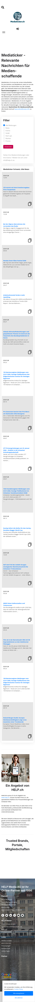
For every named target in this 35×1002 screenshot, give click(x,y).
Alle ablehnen (19, 998)
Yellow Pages (5, 951)
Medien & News (6, 940)
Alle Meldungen (11, 125)
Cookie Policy (18, 989)
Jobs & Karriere (6, 943)
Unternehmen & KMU (8, 924)
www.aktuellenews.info (22, 109)
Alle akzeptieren (18, 993)
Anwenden (8, 147)
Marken (8, 138)
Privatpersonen (6, 932)
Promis (8, 141)
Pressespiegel (5, 946)
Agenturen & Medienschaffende (11, 927)
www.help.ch (5, 797)
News (7, 128)
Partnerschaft (5, 948)
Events (8, 131)
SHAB (7, 133)
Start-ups (9, 136)
